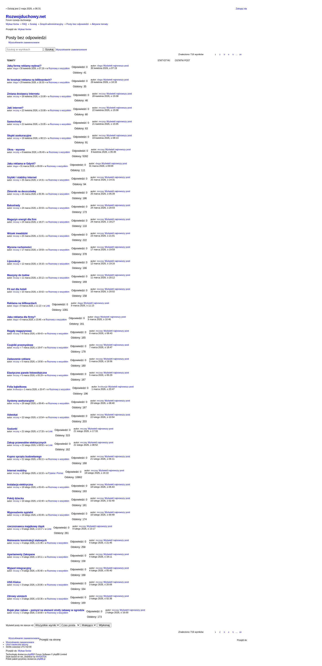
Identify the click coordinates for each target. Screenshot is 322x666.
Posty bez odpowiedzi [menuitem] (77, 24)
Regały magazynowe (19, 331)
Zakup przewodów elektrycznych (26, 442)
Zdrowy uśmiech (17, 596)
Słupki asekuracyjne (19, 135)
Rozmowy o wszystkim (59, 68)
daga (15, 68)
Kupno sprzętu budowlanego (24, 456)
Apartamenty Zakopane (21, 554)
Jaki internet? (15, 107)
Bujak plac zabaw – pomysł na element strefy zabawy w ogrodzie (45, 610)
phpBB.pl (41, 659)
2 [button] (220, 54)
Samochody (14, 121)
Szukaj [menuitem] (33, 24)
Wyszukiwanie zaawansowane (23, 42)
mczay (16, 96)
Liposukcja (13, 261)
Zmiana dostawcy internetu (23, 93)
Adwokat (12, 414)
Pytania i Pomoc (55, 473)
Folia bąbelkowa (17, 386)
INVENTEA (41, 657)
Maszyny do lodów (18, 275)
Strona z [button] (208, 54)
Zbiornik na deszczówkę (21, 191)
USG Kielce (14, 582)
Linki (48, 306)
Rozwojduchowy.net (26, 16)
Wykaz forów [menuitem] (12, 24)
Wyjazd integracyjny (19, 568)
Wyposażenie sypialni (20, 512)
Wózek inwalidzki (17, 233)
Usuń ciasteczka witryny (17, 644)
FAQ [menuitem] (24, 24)
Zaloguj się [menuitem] (241, 8)
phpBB (30, 654)
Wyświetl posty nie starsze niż (33, 625)
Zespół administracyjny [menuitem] (51, 24)
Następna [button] (245, 54)
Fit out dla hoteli (17, 289)
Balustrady (13, 205)
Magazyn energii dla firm (21, 219)
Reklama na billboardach (22, 303)
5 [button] (233, 54)
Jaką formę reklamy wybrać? (24, 65)
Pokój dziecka (15, 498)
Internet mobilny (17, 470)
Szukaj (49, 49)
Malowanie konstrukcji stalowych (27, 540)
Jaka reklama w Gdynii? (21, 163)
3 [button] (224, 54)
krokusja (17, 389)
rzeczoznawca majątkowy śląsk (25, 526)
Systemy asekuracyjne (20, 400)
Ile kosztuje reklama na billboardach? (29, 79)
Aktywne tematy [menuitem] (100, 24)
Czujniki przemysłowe (20, 345)
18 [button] (240, 54)
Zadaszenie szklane (18, 359)
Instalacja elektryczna (20, 484)
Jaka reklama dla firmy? (21, 317)
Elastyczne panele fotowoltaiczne (27, 372)
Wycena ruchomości (19, 247)
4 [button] (228, 54)
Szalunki (12, 428)
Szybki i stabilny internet (22, 177)
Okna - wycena (16, 149)
